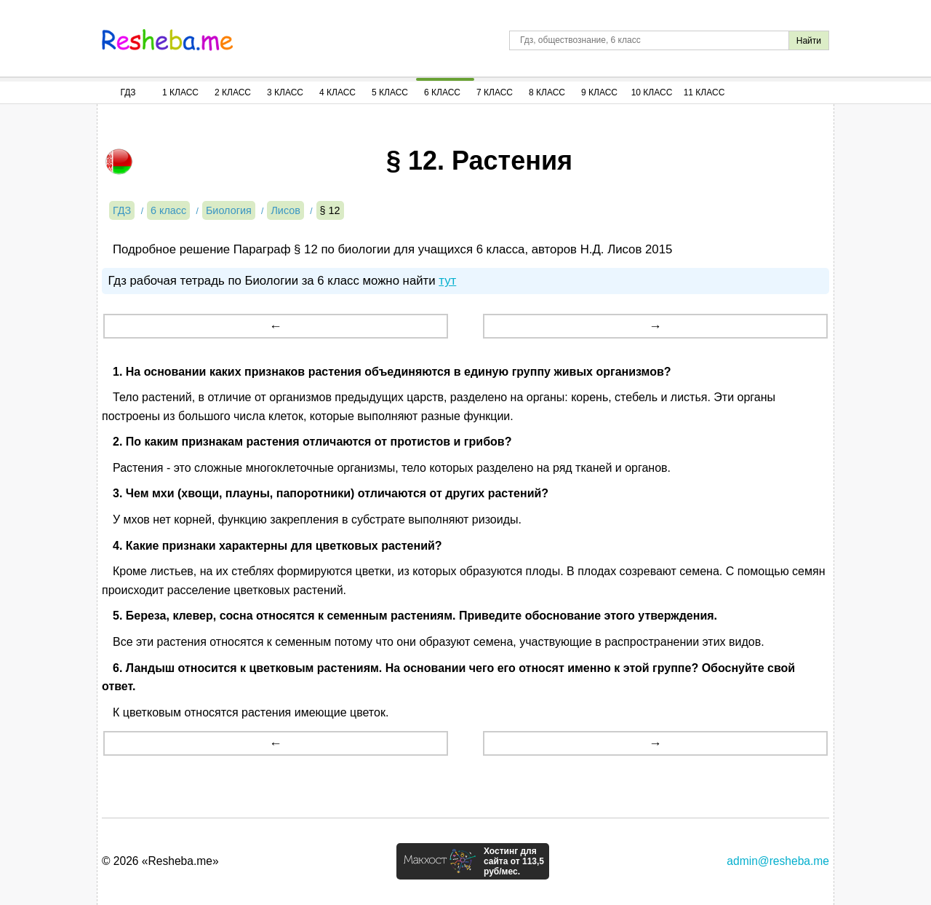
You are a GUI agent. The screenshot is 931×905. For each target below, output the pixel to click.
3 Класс (285, 92)
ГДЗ (127, 92)
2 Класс (233, 92)
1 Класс (180, 92)
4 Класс (337, 92)
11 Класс (704, 92)
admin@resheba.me (778, 861)
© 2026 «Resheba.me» (160, 861)
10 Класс (652, 92)
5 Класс (390, 92)
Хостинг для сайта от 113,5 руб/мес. (514, 861)
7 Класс (494, 92)
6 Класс (442, 92)
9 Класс (599, 92)
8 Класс (547, 92)
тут (447, 281)
